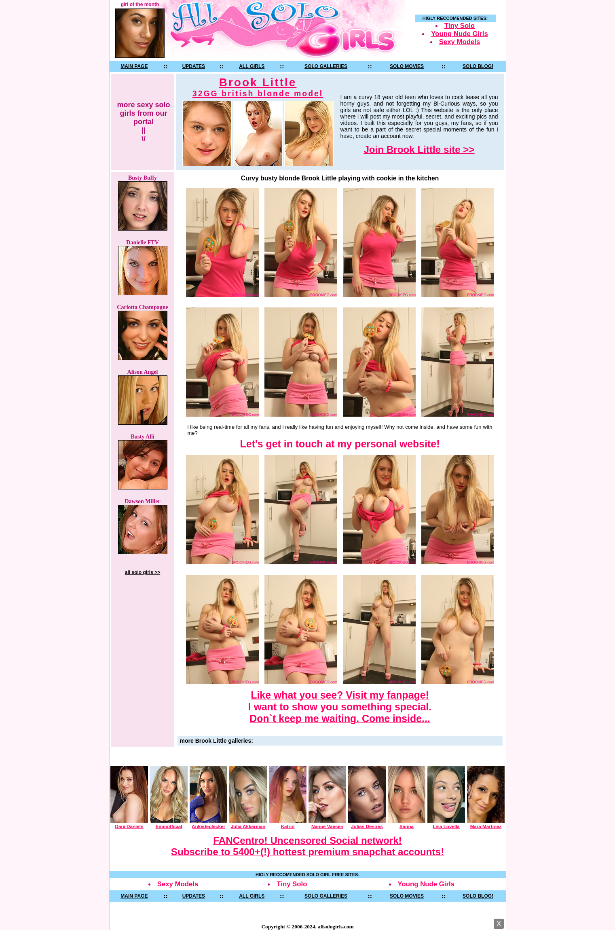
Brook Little (257, 87)
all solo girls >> (142, 572)
